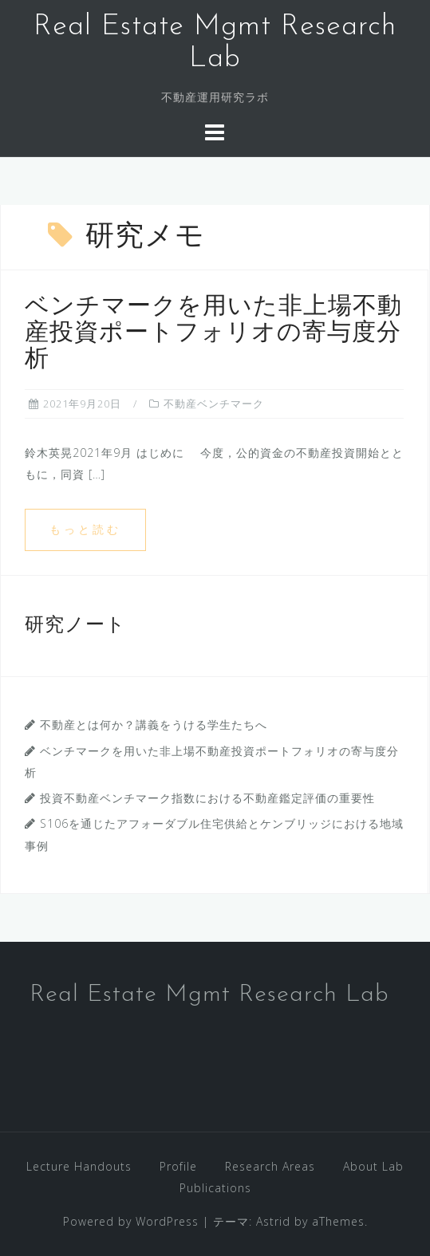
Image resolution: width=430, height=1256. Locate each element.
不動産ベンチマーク (214, 403)
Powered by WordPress (131, 1221)
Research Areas (270, 1166)
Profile (178, 1166)
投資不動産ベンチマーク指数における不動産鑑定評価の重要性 (207, 797)
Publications (215, 1187)
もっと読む (85, 529)
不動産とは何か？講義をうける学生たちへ (153, 724)
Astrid (273, 1221)
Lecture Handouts (79, 1166)
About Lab (373, 1166)
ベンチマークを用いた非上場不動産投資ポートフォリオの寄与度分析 (213, 333)
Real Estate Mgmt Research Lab (209, 994)
